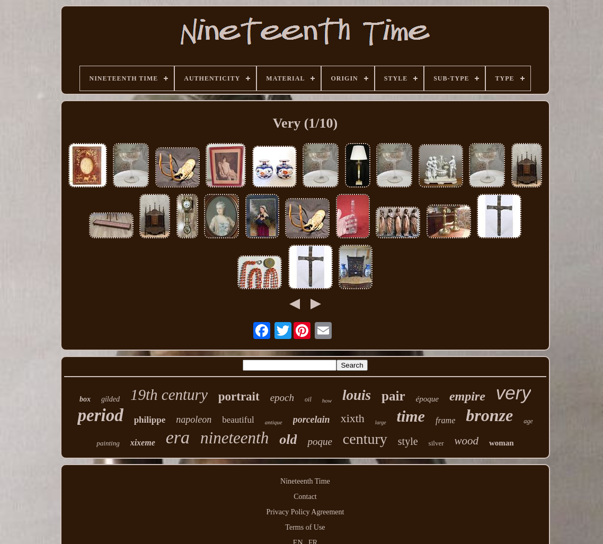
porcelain (311, 419)
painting (107, 443)
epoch (282, 397)
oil (308, 399)
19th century (169, 394)
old (288, 439)
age (528, 421)
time (411, 416)
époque (427, 399)
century (365, 439)
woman (501, 443)
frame (445, 420)
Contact (305, 497)
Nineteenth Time (305, 481)
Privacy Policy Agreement (305, 512)
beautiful (238, 420)
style (408, 441)
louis (356, 395)
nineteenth (234, 438)
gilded (110, 399)
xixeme (142, 442)
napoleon (193, 419)
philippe (150, 420)
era (178, 437)
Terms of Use (305, 527)
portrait (239, 396)
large (380, 422)
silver (436, 443)
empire (467, 396)
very (513, 392)
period (100, 415)
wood (467, 440)
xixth (353, 418)
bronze (489, 415)
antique (273, 422)
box (85, 399)
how (327, 400)
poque (319, 441)
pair (393, 396)
